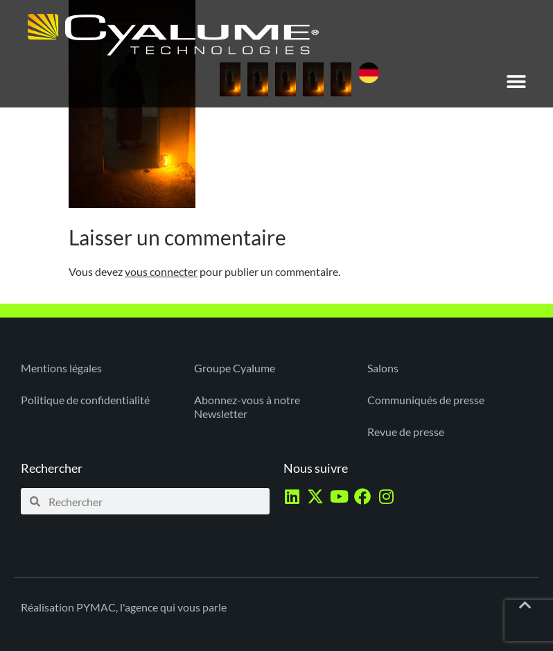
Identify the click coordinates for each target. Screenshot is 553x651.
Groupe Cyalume (234, 367)
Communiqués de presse (425, 399)
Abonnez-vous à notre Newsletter (247, 406)
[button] (516, 81)
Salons (382, 367)
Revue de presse (405, 431)
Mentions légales (61, 367)
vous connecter (161, 271)
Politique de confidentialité (85, 399)
